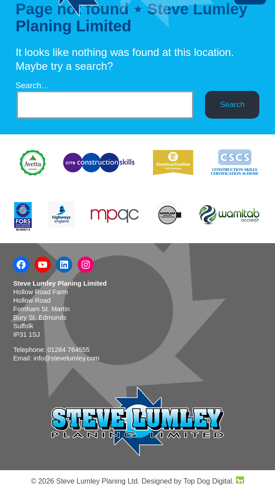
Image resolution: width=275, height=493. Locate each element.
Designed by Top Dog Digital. (193, 481)
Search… (32, 86)
